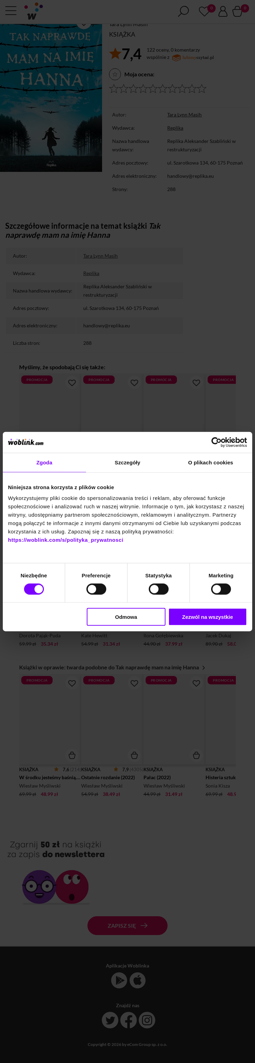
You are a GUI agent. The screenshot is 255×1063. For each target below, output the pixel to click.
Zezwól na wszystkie (207, 617)
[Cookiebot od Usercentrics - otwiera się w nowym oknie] (216, 442)
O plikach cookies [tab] (210, 462)
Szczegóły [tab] (127, 462)
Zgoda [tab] (45, 462)
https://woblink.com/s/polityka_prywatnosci (65, 540)
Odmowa (126, 617)
